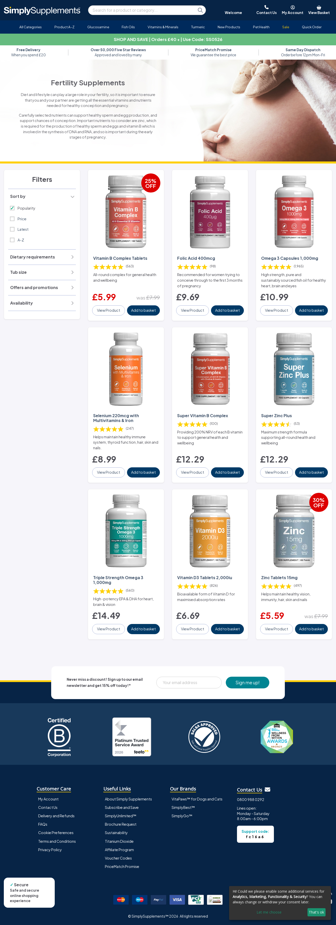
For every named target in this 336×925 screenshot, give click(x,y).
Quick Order (311, 27)
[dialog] (280, 903)
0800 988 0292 (250, 799)
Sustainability (116, 832)
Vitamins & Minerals (163, 27)
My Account (48, 799)
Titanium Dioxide (119, 841)
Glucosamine (98, 27)
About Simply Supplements (128, 799)
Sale (285, 27)
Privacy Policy (50, 849)
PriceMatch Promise (122, 866)
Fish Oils (128, 27)
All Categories (30, 27)
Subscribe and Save (122, 807)
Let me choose (269, 912)
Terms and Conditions (57, 841)
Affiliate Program (119, 849)
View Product (108, 310)
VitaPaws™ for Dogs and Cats (197, 799)
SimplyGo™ (182, 815)
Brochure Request (120, 824)
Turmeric (198, 27)
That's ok (316, 912)
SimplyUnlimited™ (120, 815)
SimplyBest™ (183, 807)
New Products (229, 27)
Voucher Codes (118, 858)
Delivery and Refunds (56, 815)
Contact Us (48, 807)
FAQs (42, 824)
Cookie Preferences (56, 832)
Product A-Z (64, 27)
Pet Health (261, 27)
